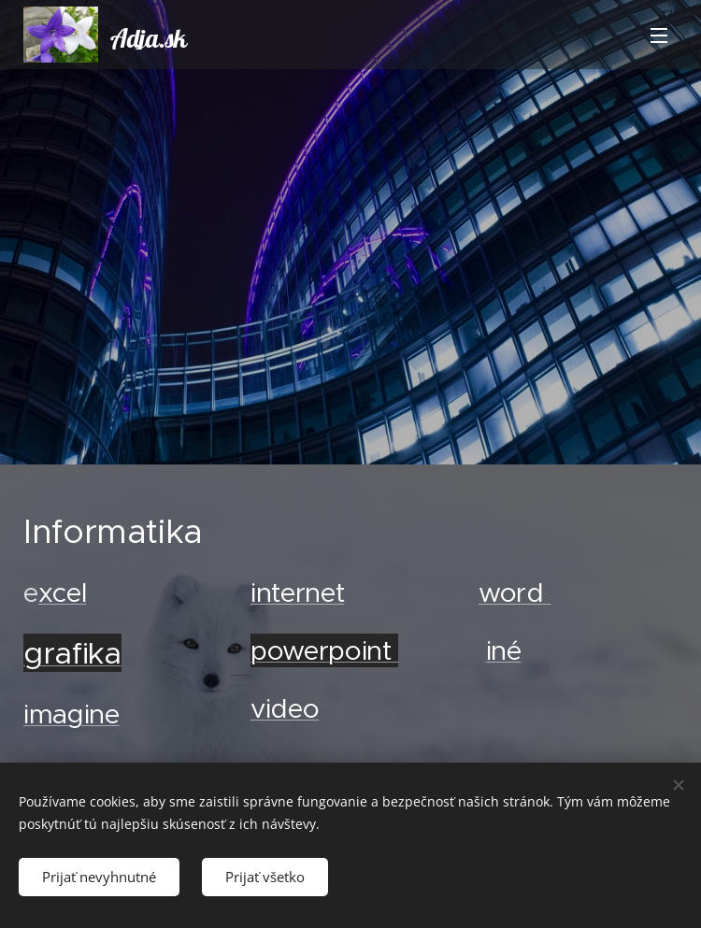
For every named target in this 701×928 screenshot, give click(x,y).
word (515, 591)
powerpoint (324, 649)
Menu (659, 35)
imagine (71, 714)
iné (503, 649)
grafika (72, 652)
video (284, 708)
